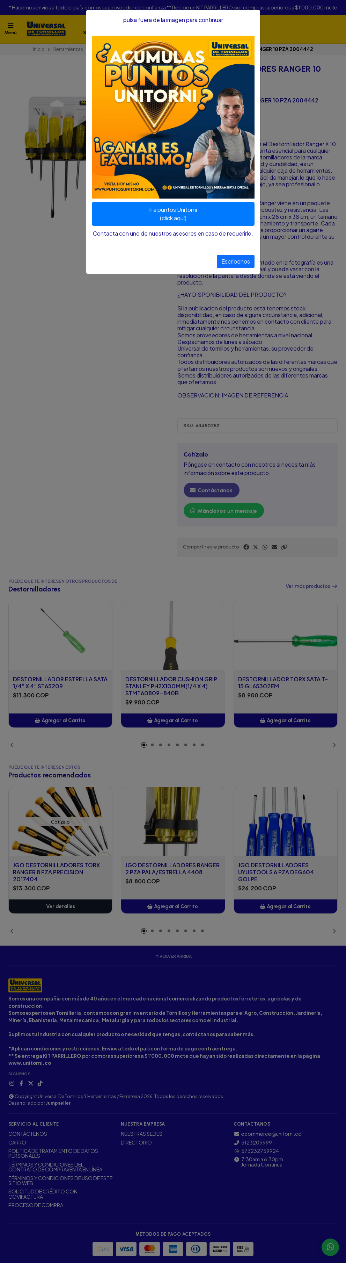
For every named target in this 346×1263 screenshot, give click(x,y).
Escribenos (235, 261)
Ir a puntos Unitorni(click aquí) (173, 214)
